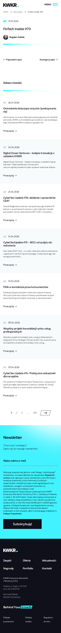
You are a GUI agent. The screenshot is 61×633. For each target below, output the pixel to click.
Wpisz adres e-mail (14, 460)
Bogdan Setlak (17, 37)
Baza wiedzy (18, 12)
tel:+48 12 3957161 (11, 589)
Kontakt (47, 568)
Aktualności (49, 560)
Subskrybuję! (22, 524)
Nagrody (8, 568)
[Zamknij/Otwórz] (51, 4)
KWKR (5, 12)
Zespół (7, 560)
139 (35, 412)
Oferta (27, 560)
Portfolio (28, 568)
